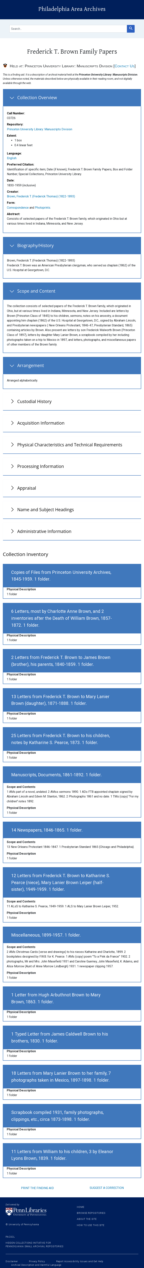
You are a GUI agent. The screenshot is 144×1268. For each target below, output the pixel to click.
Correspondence (18, 207)
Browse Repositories (91, 1213)
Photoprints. (43, 207)
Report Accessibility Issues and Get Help (79, 1261)
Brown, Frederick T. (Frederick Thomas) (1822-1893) (41, 196)
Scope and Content (36, 291)
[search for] (68, 29)
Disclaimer (12, 1261)
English (11, 158)
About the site (87, 1219)
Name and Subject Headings (45, 510)
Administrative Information (44, 531)
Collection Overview (37, 97)
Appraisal (26, 488)
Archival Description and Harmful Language (36, 1265)
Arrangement (30, 365)
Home (80, 1207)
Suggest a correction (107, 1188)
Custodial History (34, 401)
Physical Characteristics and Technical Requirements (69, 445)
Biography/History (35, 245)
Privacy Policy (37, 1261)
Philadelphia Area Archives (72, 9)
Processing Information (40, 466)
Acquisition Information (40, 423)
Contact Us (125, 66)
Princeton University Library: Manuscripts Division (39, 129)
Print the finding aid (37, 1188)
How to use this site (90, 1225)
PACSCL (10, 1237)
